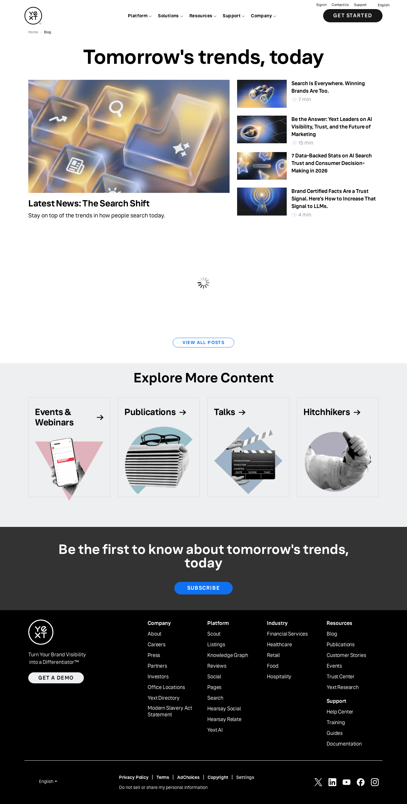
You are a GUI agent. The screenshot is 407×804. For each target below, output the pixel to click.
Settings (245, 777)
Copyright (218, 777)
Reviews (216, 666)
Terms (162, 777)
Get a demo (56, 678)
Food (272, 666)
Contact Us (340, 5)
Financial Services (287, 634)
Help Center (340, 712)
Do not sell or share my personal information (163, 787)
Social (214, 677)
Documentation (344, 744)
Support (360, 5)
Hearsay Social (224, 709)
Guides (335, 733)
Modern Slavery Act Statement (170, 711)
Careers (157, 645)
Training (336, 722)
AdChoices (188, 777)
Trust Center (341, 677)
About (154, 634)
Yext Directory (164, 698)
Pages (214, 687)
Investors (158, 677)
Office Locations (166, 687)
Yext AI (215, 730)
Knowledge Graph (227, 655)
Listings (216, 645)
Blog (332, 634)
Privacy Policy (134, 777)
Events (334, 666)
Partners (157, 666)
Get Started (352, 15)
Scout (213, 634)
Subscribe (203, 588)
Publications (341, 645)
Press (154, 655)
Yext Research (343, 687)
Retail (273, 655)
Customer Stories (346, 655)
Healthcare (279, 645)
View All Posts (203, 342)
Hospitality (279, 677)
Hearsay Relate (224, 719)
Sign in (321, 5)
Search (215, 698)
